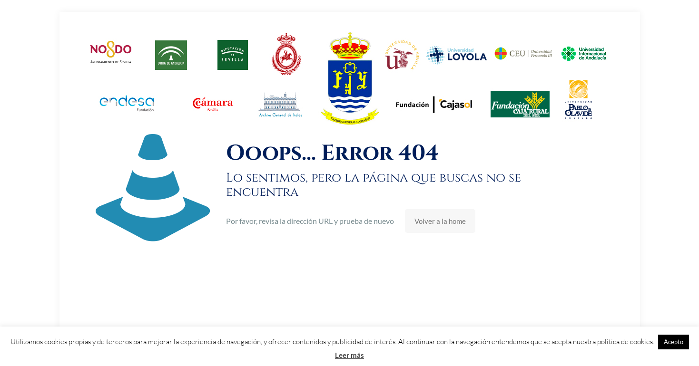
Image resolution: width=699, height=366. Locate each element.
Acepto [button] (673, 342)
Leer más (349, 355)
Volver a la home (440, 221)
